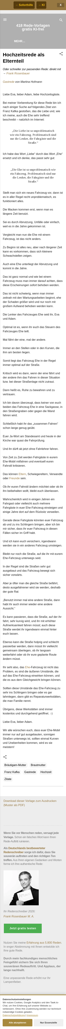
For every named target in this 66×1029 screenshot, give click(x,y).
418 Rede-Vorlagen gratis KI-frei (33, 27)
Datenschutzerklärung (14, 1015)
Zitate (7, 779)
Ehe (27, 667)
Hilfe (44, 41)
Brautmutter (38, 765)
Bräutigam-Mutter (15, 765)
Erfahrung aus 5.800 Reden (44, 942)
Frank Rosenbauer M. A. (19, 916)
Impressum (32, 1015)
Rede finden (23, 41)
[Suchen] (61, 20)
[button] (61, 54)
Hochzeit (45, 772)
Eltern (22, 474)
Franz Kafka (12, 772)
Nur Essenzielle (48, 1022)
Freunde (14, 478)
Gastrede (8, 81)
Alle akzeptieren (17, 1022)
